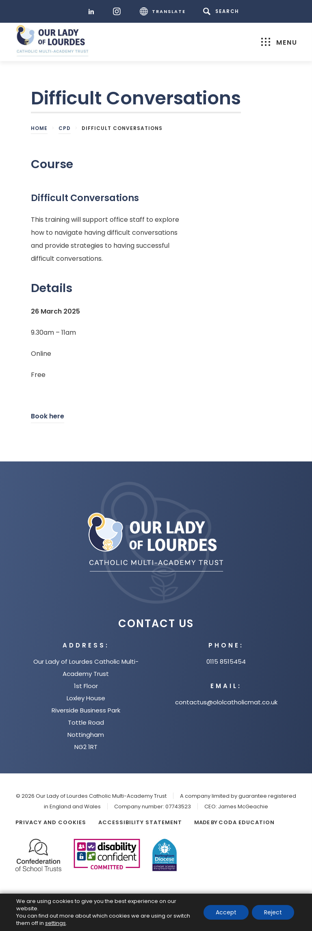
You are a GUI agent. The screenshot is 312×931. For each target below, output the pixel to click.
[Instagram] (118, 11)
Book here (47, 417)
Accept (226, 912)
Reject (273, 912)
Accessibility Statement (140, 822)
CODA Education (247, 822)
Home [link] (39, 128)
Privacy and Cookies (50, 822)
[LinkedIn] (93, 11)
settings (55, 923)
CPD (64, 128)
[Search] (222, 11)
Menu (279, 42)
